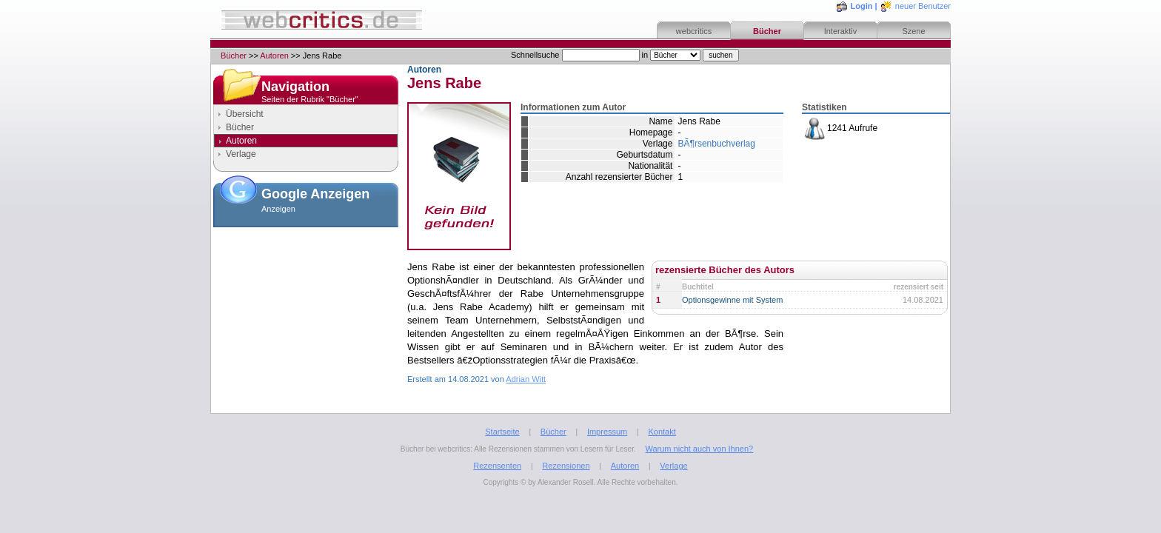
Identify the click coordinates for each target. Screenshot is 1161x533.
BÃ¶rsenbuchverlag (716, 143)
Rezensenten (497, 465)
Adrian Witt (526, 379)
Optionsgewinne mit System (732, 299)
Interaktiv (840, 31)
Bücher (767, 31)
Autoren (274, 55)
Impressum (607, 431)
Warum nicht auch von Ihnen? (699, 448)
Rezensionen (565, 465)
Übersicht (245, 114)
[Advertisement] (305, 306)
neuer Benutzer (923, 5)
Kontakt (661, 431)
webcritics (694, 31)
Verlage (241, 154)
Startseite (502, 431)
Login (862, 5)
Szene (913, 31)
